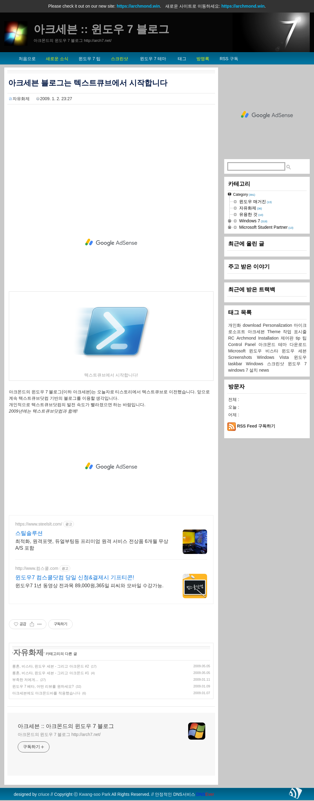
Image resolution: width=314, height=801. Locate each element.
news (264, 370)
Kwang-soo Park (95, 794)
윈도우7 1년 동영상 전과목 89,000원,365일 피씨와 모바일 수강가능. (89, 585)
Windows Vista (275, 357)
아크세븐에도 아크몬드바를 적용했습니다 (46, 693)
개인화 (235, 325)
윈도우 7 (297, 363)
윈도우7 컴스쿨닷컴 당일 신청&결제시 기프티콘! (74, 577)
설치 (254, 370)
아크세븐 (257, 331)
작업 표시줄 (295, 331)
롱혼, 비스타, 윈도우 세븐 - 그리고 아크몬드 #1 (50, 673)
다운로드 (298, 344)
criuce (43, 794)
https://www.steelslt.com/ (38, 524)
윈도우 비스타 (265, 350)
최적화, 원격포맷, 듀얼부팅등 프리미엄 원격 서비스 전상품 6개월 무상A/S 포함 (91, 545)
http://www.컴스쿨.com (36, 568)
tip (299, 338)
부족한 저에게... (25, 680)
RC (232, 338)
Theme (275, 331)
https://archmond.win (138, 6)
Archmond (247, 338)
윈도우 (300, 357)
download (253, 325)
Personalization (278, 325)
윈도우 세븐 (294, 350)
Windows (256, 363)
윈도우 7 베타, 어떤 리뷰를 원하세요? (43, 686)
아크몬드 (268, 344)
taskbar (237, 363)
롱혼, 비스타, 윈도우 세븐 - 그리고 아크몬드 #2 (50, 666)
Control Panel (243, 344)
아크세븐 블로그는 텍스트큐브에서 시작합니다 (87, 82)
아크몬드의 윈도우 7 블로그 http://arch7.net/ (59, 734)
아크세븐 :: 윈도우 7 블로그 (101, 29)
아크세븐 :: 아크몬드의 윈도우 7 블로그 (66, 726)
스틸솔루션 (29, 533)
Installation (269, 338)
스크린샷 (277, 363)
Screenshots (242, 357)
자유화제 (21, 98)
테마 (284, 344)
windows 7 (238, 370)
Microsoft (238, 350)
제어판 (288, 338)
